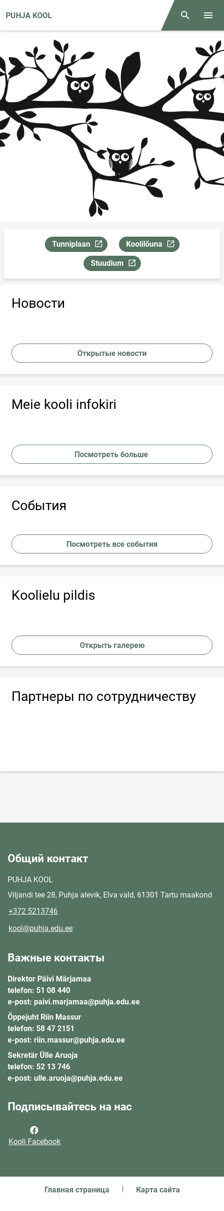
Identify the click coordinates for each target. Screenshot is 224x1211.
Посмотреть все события (112, 544)
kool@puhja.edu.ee (41, 928)
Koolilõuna (153, 245)
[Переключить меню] (208, 15)
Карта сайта (158, 1189)
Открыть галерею (112, 645)
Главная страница (76, 1189)
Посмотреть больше (112, 454)
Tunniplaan (79, 245)
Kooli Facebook (35, 1135)
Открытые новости (112, 353)
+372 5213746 (33, 911)
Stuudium (115, 264)
